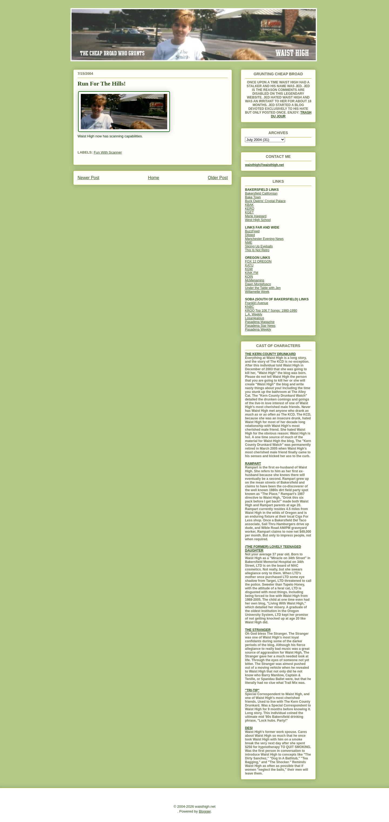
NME (248, 242)
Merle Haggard (255, 216)
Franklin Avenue (256, 303)
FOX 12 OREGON (258, 261)
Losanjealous (254, 318)
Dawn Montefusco (258, 284)
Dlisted (250, 235)
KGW (249, 269)
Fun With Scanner (108, 152)
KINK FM (251, 273)
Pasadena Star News (260, 326)
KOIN (249, 276)
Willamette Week (257, 292)
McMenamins (254, 280)
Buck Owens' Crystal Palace (265, 201)
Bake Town (253, 197)
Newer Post (88, 177)
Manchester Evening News (264, 239)
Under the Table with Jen (263, 288)
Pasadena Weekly (258, 329)
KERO (249, 208)
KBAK (249, 205)
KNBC (249, 307)
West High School (258, 220)
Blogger (205, 811)
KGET (249, 212)
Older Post (218, 177)
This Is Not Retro (257, 250)
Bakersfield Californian (261, 193)
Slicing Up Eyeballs (259, 246)
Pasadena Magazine (259, 322)
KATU (249, 265)
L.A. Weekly (253, 314)
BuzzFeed (252, 231)
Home (153, 177)
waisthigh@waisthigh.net (264, 165)
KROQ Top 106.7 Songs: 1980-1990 (271, 311)
